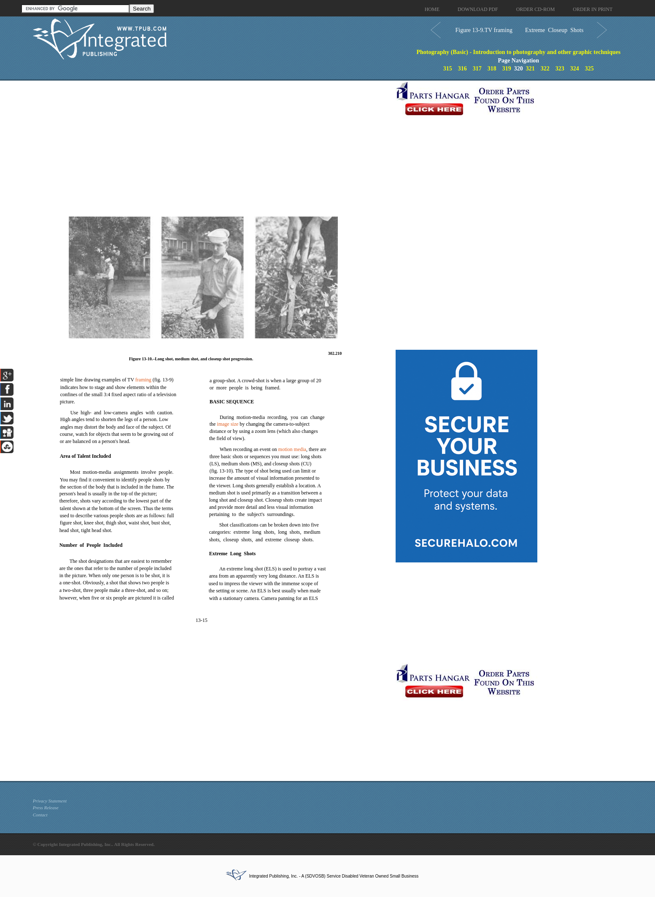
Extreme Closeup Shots (554, 30)
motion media (292, 449)
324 (574, 68)
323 (559, 68)
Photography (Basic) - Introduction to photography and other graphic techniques (518, 52)
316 (462, 68)
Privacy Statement (50, 800)
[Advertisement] (212, 140)
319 (506, 68)
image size (227, 424)
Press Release (46, 807)
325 (589, 68)
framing (143, 380)
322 (545, 68)
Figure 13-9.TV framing (483, 30)
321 (530, 68)
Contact (40, 814)
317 (477, 68)
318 (492, 68)
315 (447, 68)
